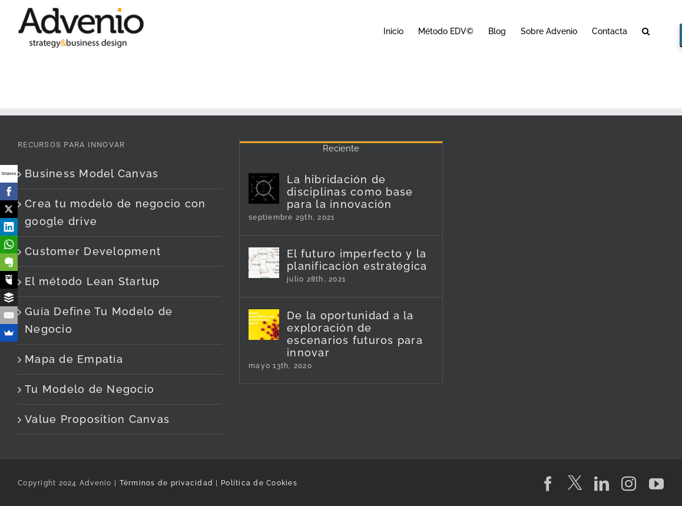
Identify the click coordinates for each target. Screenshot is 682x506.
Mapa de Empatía (74, 359)
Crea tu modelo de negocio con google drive (115, 212)
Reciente (341, 148)
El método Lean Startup (92, 281)
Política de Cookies (259, 483)
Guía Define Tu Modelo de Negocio (99, 320)
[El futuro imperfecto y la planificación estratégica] (264, 262)
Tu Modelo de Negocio (89, 389)
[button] (646, 30)
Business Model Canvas (91, 173)
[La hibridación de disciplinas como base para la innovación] (264, 188)
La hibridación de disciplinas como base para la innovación (350, 191)
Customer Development (93, 251)
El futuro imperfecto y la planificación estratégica (357, 259)
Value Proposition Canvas (97, 419)
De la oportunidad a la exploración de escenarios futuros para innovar (355, 334)
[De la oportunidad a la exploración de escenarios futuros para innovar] (264, 324)
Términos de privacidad (165, 483)
